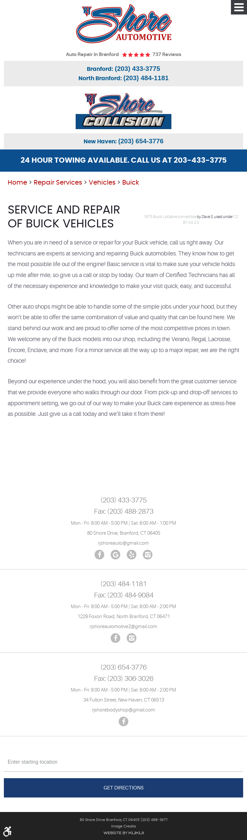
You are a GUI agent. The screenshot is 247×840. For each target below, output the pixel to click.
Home (17, 182)
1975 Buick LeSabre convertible (169, 217)
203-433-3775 (200, 160)
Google (115, 554)
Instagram (147, 554)
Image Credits (123, 826)
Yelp (131, 554)
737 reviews (166, 54)
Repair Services (58, 182)
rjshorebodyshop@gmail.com (123, 710)
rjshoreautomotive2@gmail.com (123, 626)
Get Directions (123, 788)
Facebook (99, 554)
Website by (123, 832)
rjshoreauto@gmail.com (123, 543)
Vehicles (102, 182)
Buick (130, 182)
